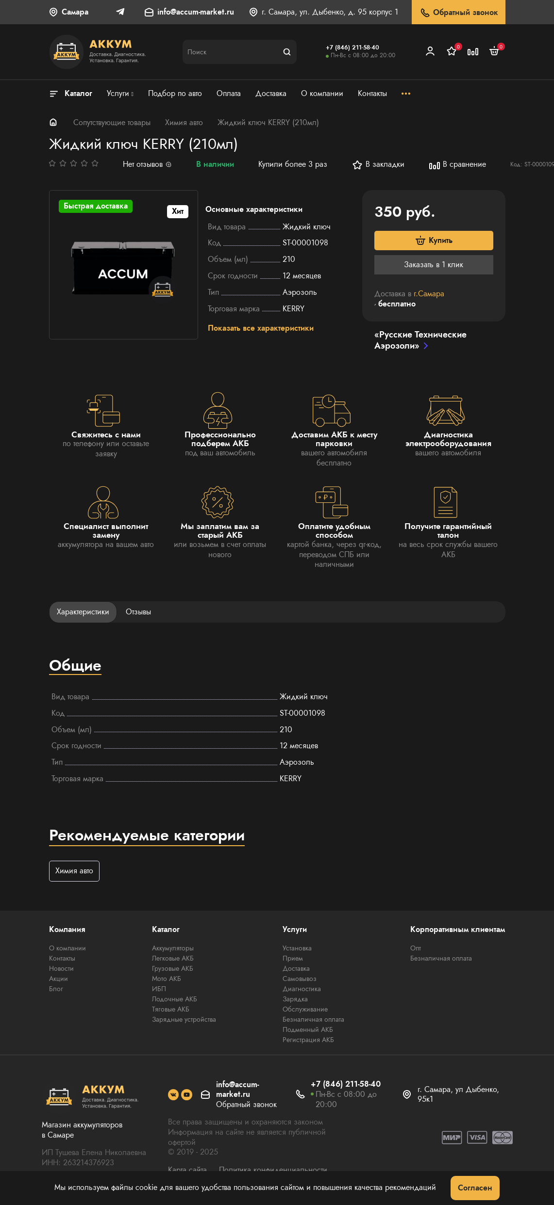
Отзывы (138, 612)
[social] (173, 1095)
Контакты (62, 959)
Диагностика (302, 990)
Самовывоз (300, 979)
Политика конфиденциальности (273, 1170)
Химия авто (184, 122)
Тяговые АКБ (170, 1010)
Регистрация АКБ (308, 1040)
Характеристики (83, 612)
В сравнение (457, 165)
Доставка (296, 969)
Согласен (475, 1187)
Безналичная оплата (313, 1020)
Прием (293, 959)
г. (429, 294)
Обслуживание (305, 1010)
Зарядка (295, 1000)
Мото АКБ (166, 979)
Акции (58, 979)
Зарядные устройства (184, 1020)
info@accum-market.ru (195, 12)
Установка (297, 949)
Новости (61, 969)
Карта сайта (187, 1170)
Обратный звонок (458, 13)
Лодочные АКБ (174, 1000)
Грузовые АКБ (172, 969)
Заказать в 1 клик (433, 264)
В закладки (378, 165)
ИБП (159, 990)
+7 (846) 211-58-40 (352, 47)
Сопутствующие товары (112, 122)
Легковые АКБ (173, 959)
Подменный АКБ (308, 1030)
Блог (56, 990)
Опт (415, 949)
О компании (67, 949)
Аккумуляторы (173, 949)
